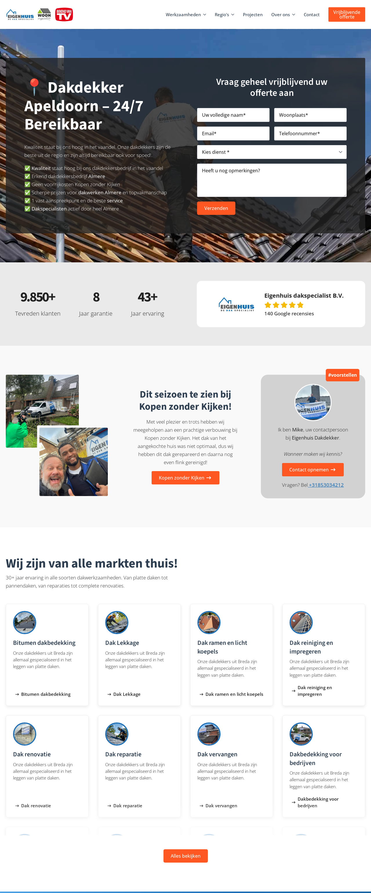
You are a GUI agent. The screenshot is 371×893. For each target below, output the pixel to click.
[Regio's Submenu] (233, 15)
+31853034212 (326, 485)
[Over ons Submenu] (294, 15)
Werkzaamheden (183, 14)
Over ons (280, 14)
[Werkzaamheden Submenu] (205, 15)
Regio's (222, 14)
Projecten (253, 14)
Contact (312, 14)
